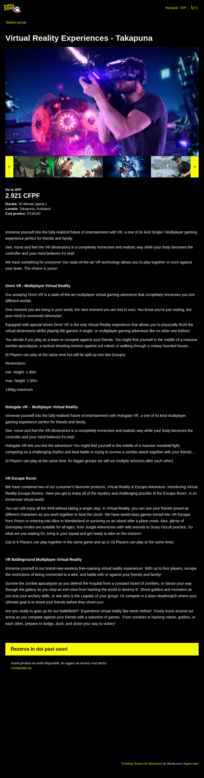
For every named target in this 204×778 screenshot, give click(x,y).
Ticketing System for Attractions (142, 763)
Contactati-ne (21, 668)
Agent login (191, 763)
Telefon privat (15, 22)
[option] (29, 166)
